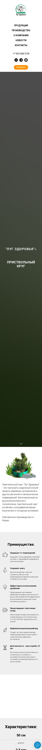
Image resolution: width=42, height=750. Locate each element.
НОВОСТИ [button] (21, 40)
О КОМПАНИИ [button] (21, 35)
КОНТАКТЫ (21, 45)
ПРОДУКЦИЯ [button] (21, 25)
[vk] (16, 60)
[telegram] (21, 60)
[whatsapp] (26, 60)
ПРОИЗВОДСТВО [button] (21, 30)
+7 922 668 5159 (21, 53)
